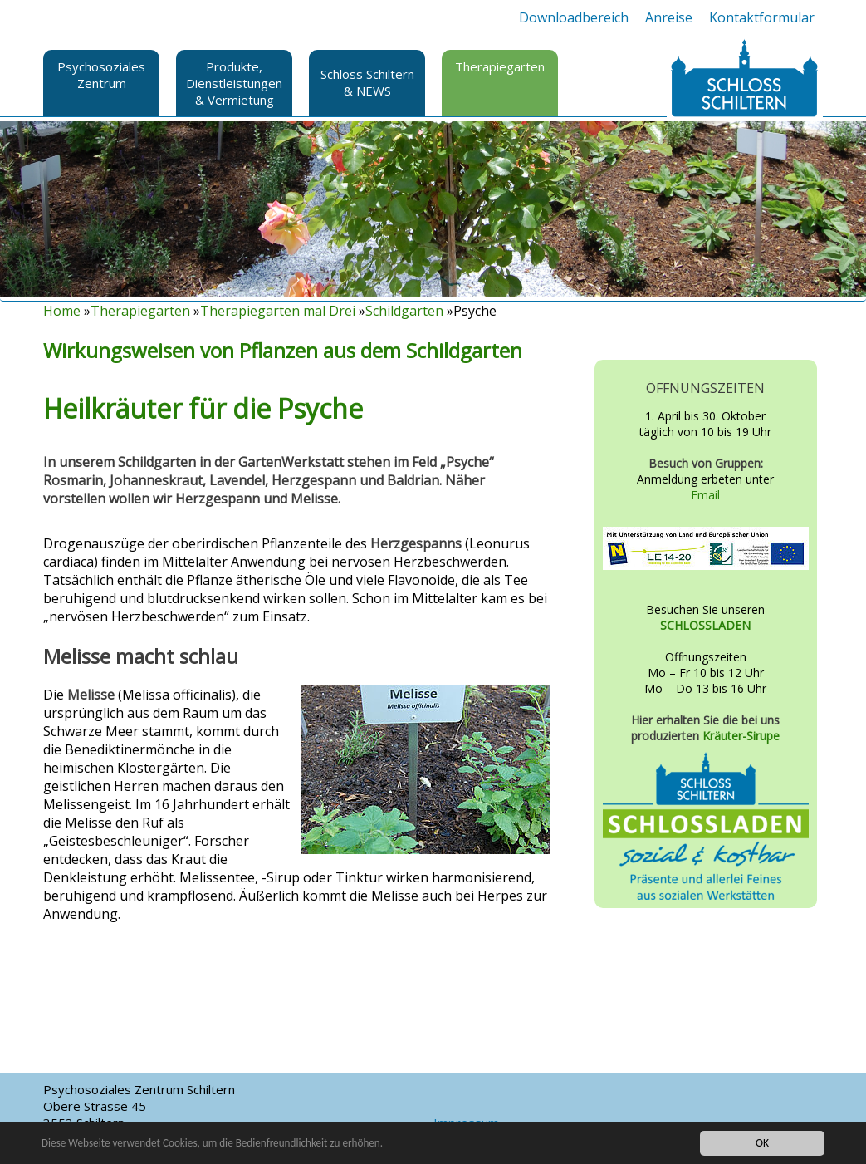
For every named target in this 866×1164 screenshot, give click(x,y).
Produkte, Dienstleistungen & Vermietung (234, 83)
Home (62, 311)
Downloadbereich (574, 17)
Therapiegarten (500, 66)
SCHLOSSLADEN (705, 625)
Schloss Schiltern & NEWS (367, 82)
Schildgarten (404, 311)
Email (705, 495)
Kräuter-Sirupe (741, 736)
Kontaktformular (762, 17)
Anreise (668, 17)
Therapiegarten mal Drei (277, 311)
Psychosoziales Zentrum (101, 74)
